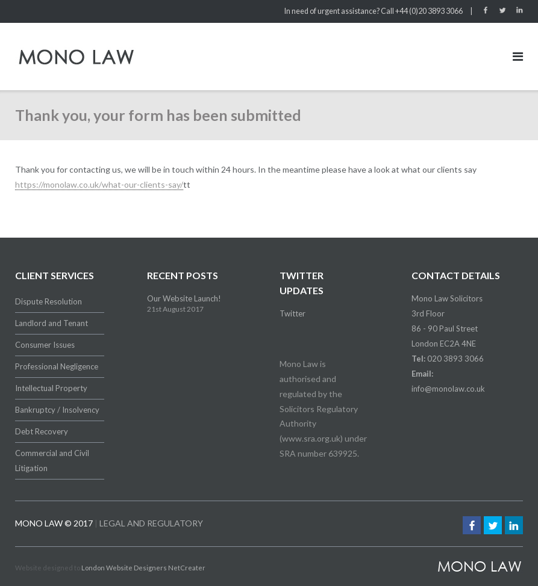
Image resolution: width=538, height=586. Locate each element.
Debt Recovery (41, 431)
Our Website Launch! (184, 298)
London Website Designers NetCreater (143, 568)
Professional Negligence (56, 366)
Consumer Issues (45, 345)
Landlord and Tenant (51, 323)
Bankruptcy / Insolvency (57, 410)
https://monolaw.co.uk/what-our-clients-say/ (99, 184)
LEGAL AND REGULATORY (151, 523)
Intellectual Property (51, 388)
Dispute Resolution (48, 301)
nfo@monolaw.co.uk (449, 388)
